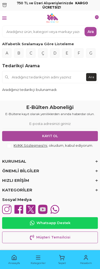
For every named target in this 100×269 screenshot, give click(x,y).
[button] (14, 260)
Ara (90, 31)
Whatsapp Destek (50, 223)
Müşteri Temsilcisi (50, 237)
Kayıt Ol (50, 136)
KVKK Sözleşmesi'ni (30, 145)
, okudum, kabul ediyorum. (50, 145)
